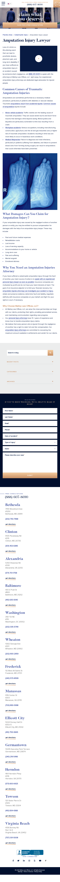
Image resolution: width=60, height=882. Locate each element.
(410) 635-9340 (11, 600)
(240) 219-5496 (11, 757)
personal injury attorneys (18, 318)
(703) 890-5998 (11, 705)
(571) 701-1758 (11, 573)
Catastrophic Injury (21, 35)
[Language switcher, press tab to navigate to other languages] (9, 4)
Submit (30, 475)
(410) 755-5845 (11, 732)
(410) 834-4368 (11, 811)
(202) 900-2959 (11, 654)
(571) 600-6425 (11, 784)
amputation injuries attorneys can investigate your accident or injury (28, 291)
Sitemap (20, 871)
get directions (11, 524)
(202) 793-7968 (11, 519)
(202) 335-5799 (11, 627)
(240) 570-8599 (11, 678)
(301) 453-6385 (11, 546)
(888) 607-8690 (35, 5)
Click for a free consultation (30, 25)
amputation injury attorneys (15, 330)
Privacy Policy (38, 871)
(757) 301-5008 (11, 838)
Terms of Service (28, 871)
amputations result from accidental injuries (27, 104)
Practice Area (7, 35)
